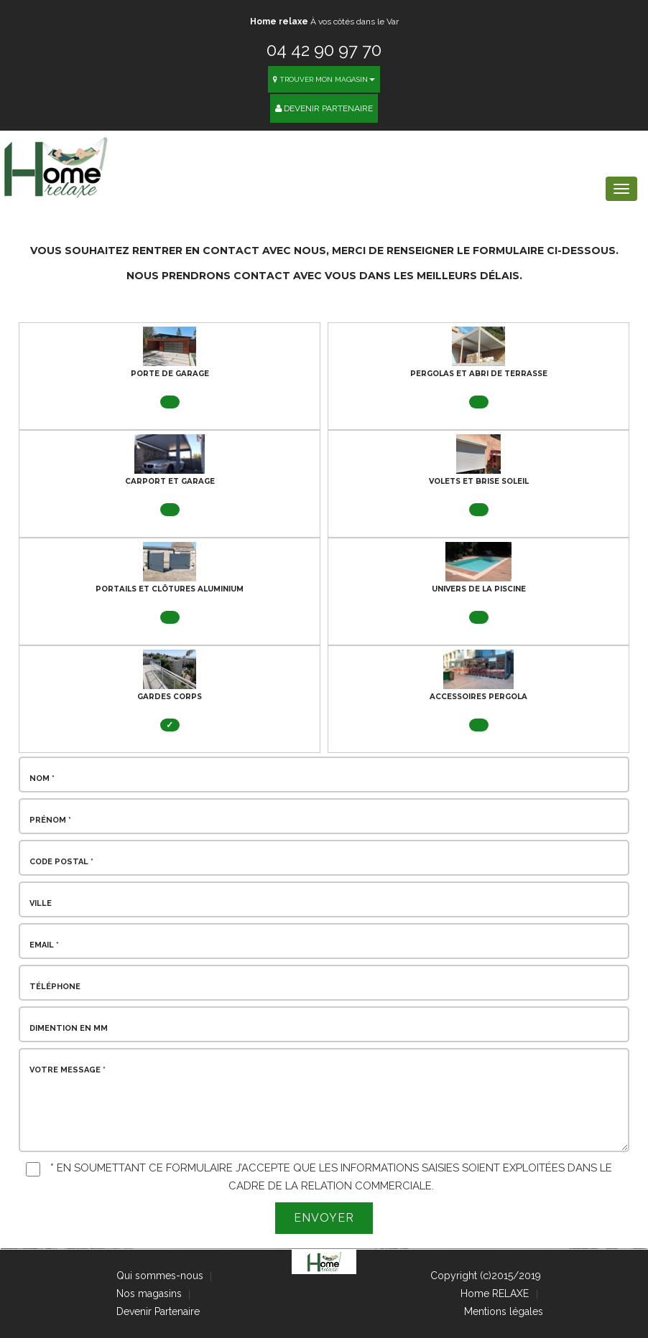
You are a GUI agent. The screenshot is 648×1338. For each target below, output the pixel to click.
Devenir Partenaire (324, 108)
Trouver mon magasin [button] (324, 79)
